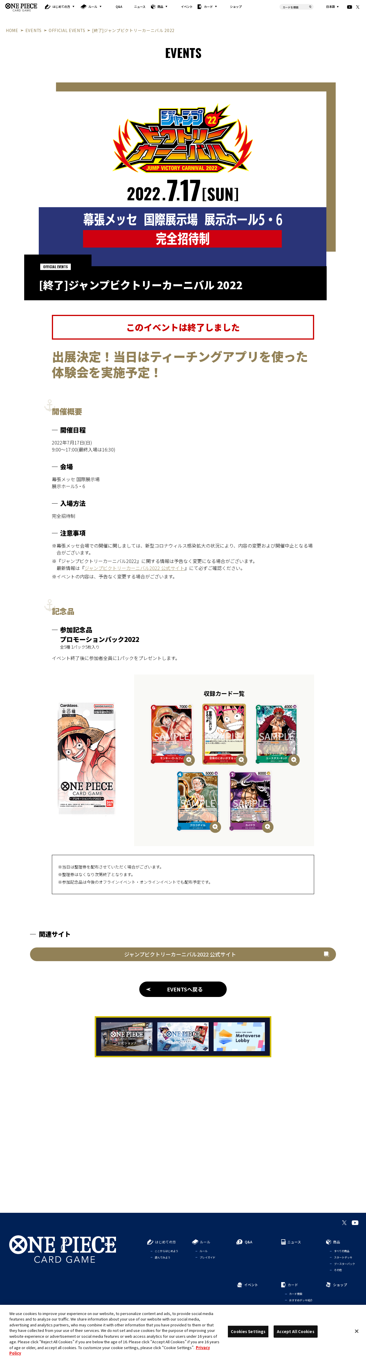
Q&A (119, 6)
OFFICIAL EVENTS (67, 30)
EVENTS (33, 30)
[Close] (356, 1331)
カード (208, 6)
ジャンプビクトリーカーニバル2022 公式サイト (134, 567)
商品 (160, 6)
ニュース (139, 6)
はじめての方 (61, 6)
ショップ (236, 6)
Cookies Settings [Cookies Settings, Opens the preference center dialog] (248, 1331)
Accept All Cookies (295, 1331)
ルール (92, 6)
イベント (187, 6)
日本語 (330, 7)
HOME (12, 30)
